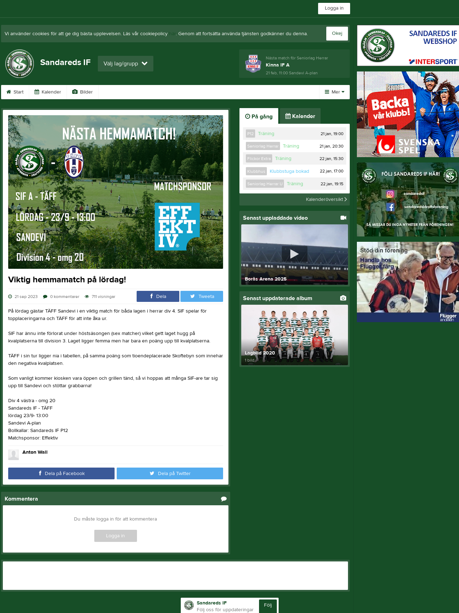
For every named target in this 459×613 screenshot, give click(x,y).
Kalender (48, 92)
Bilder (82, 92)
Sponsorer (221, 92)
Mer (334, 92)
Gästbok (148, 92)
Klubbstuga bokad (289, 171)
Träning (266, 133)
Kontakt (183, 92)
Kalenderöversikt (326, 199)
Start (14, 92)
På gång (259, 116)
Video (114, 92)
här (172, 34)
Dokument (261, 92)
